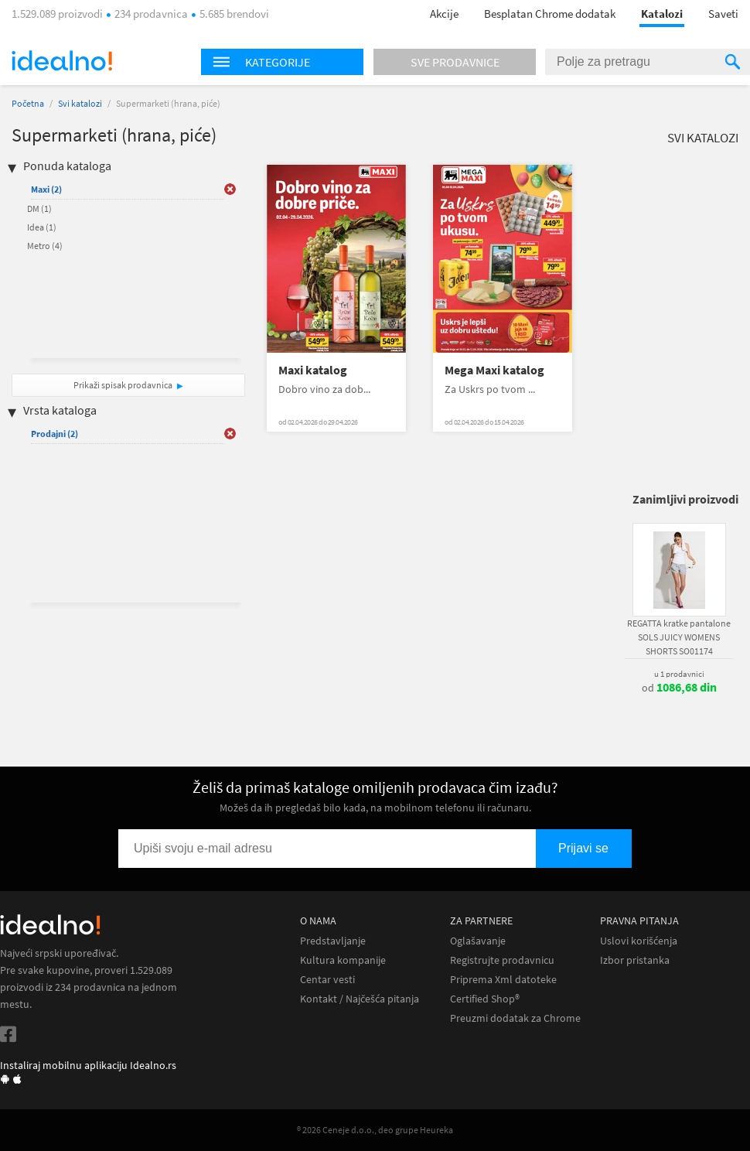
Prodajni (54, 433)
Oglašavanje (478, 941)
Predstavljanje (333, 941)
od (679, 688)
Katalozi (662, 13)
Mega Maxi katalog (494, 370)
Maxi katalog (312, 370)
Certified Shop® (485, 999)
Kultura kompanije (343, 960)
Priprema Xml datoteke (503, 979)
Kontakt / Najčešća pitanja (359, 999)
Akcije (444, 13)
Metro (45, 245)
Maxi (46, 189)
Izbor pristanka (635, 960)
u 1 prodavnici (679, 673)
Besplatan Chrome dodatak (549, 13)
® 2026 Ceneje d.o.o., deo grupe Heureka (375, 1130)
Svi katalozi (80, 103)
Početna (28, 103)
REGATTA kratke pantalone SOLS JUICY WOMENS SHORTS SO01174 (679, 637)
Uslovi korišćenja (638, 941)
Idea (41, 227)
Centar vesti (327, 979)
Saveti (723, 13)
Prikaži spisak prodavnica (122, 385)
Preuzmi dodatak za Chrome (515, 1018)
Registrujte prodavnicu (502, 960)
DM (39, 208)
